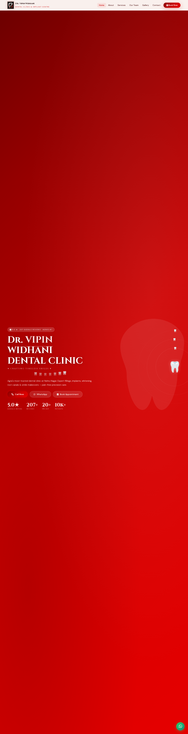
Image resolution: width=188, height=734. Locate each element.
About (111, 5)
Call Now (18, 394)
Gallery (145, 5)
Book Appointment (68, 394)
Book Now (172, 5)
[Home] (28, 5)
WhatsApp (40, 394)
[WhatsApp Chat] (180, 726)
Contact (157, 5)
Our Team (134, 5)
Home (101, 5)
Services (122, 5)
